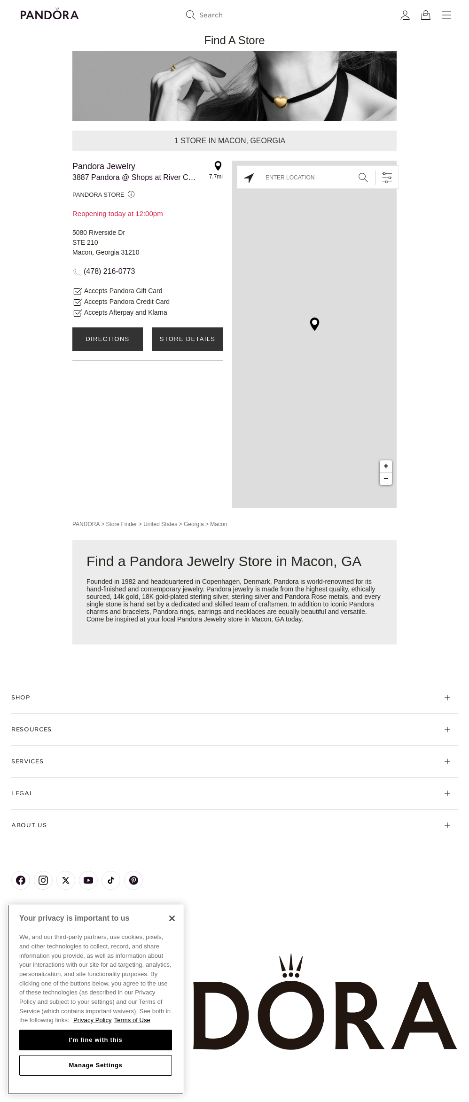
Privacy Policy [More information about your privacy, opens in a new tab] (92, 1020)
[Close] (172, 918)
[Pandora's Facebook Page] (20, 880)
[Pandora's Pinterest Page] (133, 880)
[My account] (405, 15)
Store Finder (121, 524)
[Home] (234, 1002)
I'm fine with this (96, 1039)
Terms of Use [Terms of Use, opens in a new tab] (132, 1020)
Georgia (194, 524)
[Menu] (446, 15)
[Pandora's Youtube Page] (88, 880)
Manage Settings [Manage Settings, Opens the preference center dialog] (95, 1065)
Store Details (187, 338)
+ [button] (386, 466)
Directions (107, 338)
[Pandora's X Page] (65, 880)
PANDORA (86, 524)
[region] (96, 999)
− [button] (386, 478)
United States (160, 524)
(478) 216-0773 (109, 271)
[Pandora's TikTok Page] (111, 880)
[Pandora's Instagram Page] (43, 880)
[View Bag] (425, 15)
